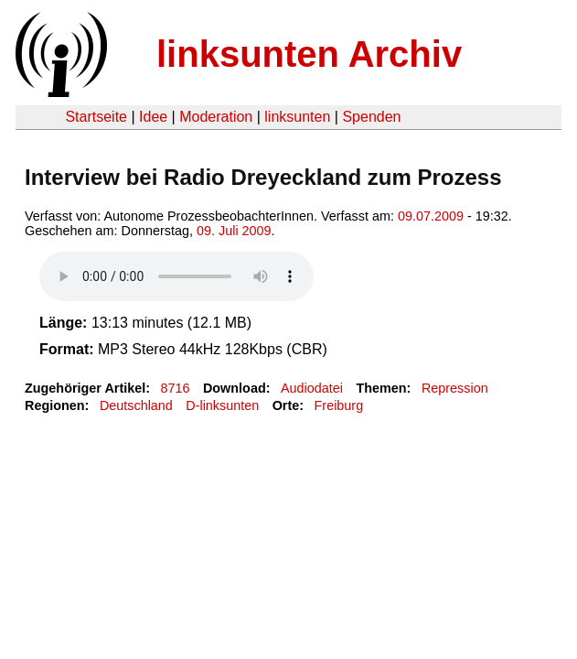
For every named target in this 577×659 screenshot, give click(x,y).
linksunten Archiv (309, 54)
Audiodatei (312, 388)
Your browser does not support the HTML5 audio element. (176, 276)
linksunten (297, 116)
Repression (455, 388)
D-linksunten (222, 405)
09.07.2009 (431, 216)
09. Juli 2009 (234, 230)
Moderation (215, 116)
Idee (153, 116)
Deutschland (136, 405)
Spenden (371, 116)
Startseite (96, 116)
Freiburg (339, 405)
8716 (175, 388)
